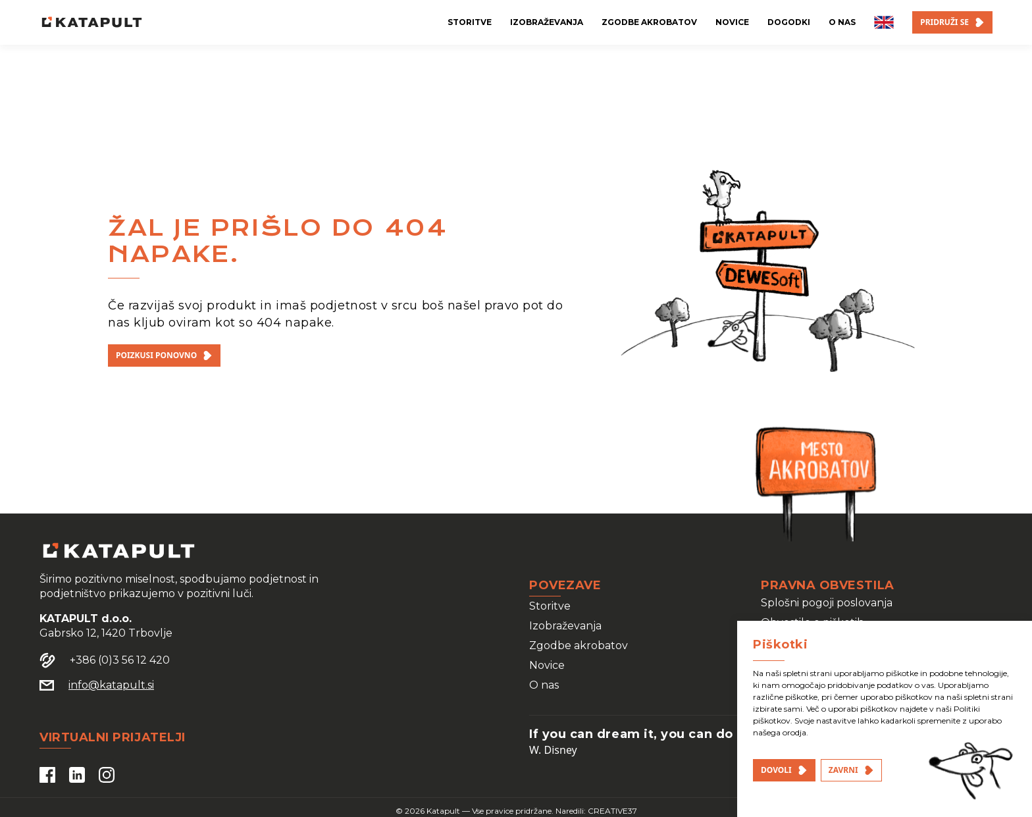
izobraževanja (546, 22)
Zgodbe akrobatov (578, 645)
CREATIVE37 (612, 811)
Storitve (550, 606)
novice (732, 22)
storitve (470, 22)
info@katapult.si (111, 685)
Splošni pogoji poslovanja (826, 602)
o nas (842, 22)
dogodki (788, 22)
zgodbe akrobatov (649, 22)
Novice (547, 665)
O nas (544, 685)
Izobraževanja (565, 625)
